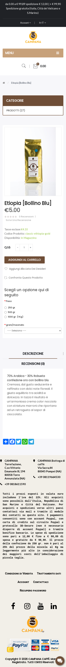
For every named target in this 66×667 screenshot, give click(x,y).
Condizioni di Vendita (19, 573)
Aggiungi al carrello (24, 260)
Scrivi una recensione (18, 220)
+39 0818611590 (15, 484)
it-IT (42, 22)
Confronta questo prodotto (26, 277)
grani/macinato (15, 325)
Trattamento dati (49, 573)
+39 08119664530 (49, 477)
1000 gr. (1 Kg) (13, 316)
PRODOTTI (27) (16, 110)
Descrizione (33, 353)
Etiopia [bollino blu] (21, 82)
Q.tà (7, 247)
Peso (9, 301)
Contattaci (40, 582)
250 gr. (10, 307)
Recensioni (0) (33, 364)
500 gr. (10, 312)
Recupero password (33, 590)
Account (25, 22)
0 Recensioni (26, 217)
